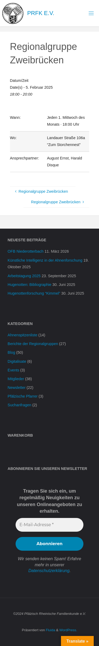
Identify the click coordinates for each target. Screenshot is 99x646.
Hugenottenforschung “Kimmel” (34, 293)
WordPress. (68, 630)
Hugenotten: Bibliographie (29, 284)
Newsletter (17, 387)
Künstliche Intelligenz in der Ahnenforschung (45, 260)
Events (13, 370)
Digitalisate (17, 361)
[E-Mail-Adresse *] (49, 525)
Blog (11, 352)
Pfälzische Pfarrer (23, 396)
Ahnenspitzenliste (22, 335)
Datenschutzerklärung (48, 570)
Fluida (50, 630)
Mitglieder (16, 379)
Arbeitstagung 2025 (24, 276)
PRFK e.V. (40, 13)
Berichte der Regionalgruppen (33, 344)
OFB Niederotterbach (26, 251)
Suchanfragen (19, 405)
